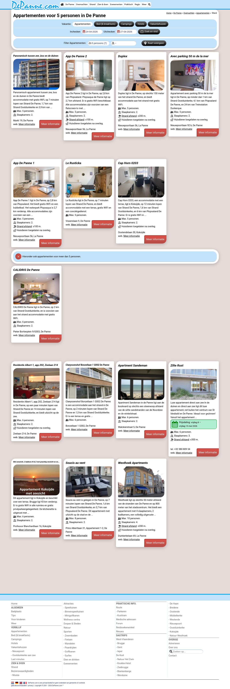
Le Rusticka (73, 163)
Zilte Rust (176, 365)
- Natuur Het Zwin (125, 659)
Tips (13, 615)
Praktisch (128, 4)
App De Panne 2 (76, 56)
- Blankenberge (123, 671)
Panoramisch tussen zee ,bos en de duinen (35, 55)
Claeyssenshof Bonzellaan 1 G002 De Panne (87, 365)
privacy (30, 685)
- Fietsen (68, 639)
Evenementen (116, 4)
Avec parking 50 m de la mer (189, 56)
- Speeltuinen (70, 607)
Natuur (67, 627)
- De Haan (174, 603)
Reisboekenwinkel (125, 627)
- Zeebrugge (122, 667)
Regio (137, 4)
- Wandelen (69, 643)
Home (14, 603)
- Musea (15, 675)
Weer (144, 4)
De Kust (120, 655)
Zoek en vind (149, 31)
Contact (173, 655)
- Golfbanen (70, 651)
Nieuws (120, 631)
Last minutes (17, 659)
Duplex (122, 56)
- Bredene (173, 607)
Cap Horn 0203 (128, 163)
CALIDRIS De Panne (26, 270)
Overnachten (82, 4)
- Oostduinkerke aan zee (23, 655)
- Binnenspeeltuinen (74, 611)
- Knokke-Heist (123, 663)
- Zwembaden (71, 635)
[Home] (62, 4)
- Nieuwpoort (17, 651)
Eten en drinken (71, 659)
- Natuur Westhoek (178, 635)
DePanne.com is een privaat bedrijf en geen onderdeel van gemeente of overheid (56, 683)
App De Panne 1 (23, 163)
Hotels (141, 24)
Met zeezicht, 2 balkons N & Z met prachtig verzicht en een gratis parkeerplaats (36, 462)
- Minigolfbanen (72, 615)
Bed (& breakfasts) (105, 24)
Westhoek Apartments (133, 463)
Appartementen (82, 24)
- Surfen (68, 655)
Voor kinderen (18, 619)
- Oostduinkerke (177, 627)
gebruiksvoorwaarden (19, 685)
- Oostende (174, 611)
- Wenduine (121, 675)
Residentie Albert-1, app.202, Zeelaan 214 (35, 365)
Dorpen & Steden (72, 623)
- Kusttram (121, 615)
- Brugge (120, 643)
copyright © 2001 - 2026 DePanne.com (48, 685)
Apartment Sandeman (132, 365)
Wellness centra (72, 619)
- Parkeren (121, 611)
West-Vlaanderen (125, 639)
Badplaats (16, 611)
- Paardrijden (70, 647)
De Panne (69, 4)
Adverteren (174, 643)
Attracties (69, 603)
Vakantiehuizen (158, 24)
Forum (119, 623)
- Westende (174, 619)
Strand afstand (76, 119)
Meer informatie (27, 124)
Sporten (68, 631)
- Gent (119, 647)
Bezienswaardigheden (22, 671)
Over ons (173, 647)
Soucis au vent (75, 463)
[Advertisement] (107, 149)
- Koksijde (174, 631)
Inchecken (75, 31)
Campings (126, 24)
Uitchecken (109, 31)
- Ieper (119, 651)
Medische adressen (126, 619)
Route (119, 607)
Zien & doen (102, 4)
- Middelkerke (175, 615)
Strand (92, 4)
